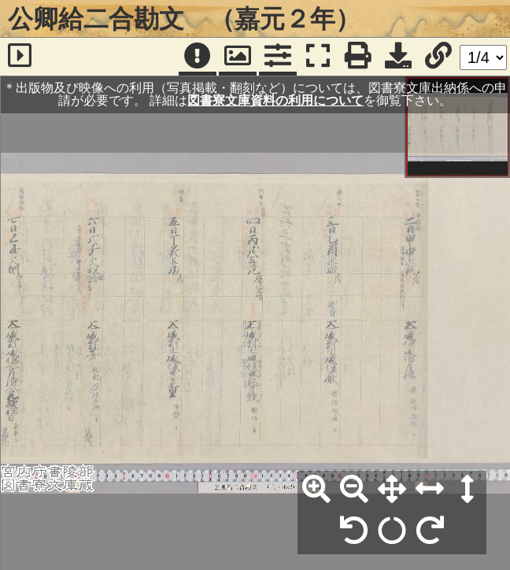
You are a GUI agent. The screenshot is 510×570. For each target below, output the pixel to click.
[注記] (197, 57)
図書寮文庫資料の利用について (275, 100)
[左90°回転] (354, 531)
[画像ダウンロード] (398, 57)
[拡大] (316, 490)
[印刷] (358, 57)
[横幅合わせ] (430, 490)
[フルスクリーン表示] (318, 57)
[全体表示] (392, 490)
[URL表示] (438, 57)
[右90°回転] (430, 531)
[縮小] (354, 490)
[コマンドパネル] (278, 57)
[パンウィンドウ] (238, 57)
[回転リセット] (392, 531)
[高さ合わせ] (467, 490)
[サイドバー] (19, 57)
